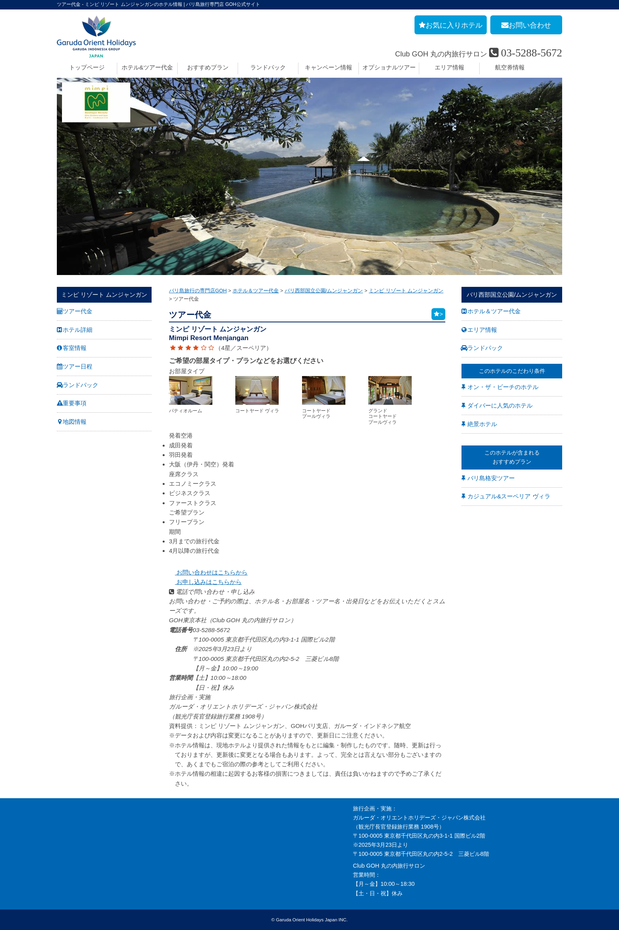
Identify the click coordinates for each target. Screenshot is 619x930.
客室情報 (74, 347)
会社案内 (68, 808)
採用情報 (68, 817)
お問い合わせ (73, 854)
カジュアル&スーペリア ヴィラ (508, 496)
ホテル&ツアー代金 (147, 67)
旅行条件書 (70, 836)
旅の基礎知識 (231, 817)
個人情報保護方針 (79, 872)
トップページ (87, 67)
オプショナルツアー (389, 67)
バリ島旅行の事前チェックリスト (256, 836)
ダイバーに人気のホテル (500, 405)
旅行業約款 (70, 826)
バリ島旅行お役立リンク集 (248, 845)
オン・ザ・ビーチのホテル (502, 387)
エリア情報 (449, 67)
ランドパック (268, 67)
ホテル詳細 (77, 329)
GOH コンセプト (78, 845)
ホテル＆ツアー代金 (494, 311)
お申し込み (70, 863)
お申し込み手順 (234, 808)
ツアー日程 (77, 366)
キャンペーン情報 (328, 67)
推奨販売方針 (73, 890)
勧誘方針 (68, 881)
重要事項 (74, 403)
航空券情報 (510, 67)
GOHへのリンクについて (246, 854)
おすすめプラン (208, 67)
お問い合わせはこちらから (208, 572)
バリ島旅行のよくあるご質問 (251, 826)
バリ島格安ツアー (491, 478)
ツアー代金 (77, 311)
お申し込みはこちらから (205, 581)
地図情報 (74, 421)
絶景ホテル (482, 424)
